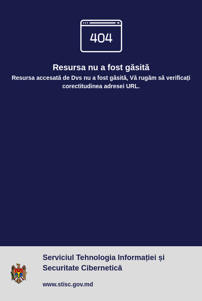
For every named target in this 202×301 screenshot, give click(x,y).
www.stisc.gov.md (68, 284)
